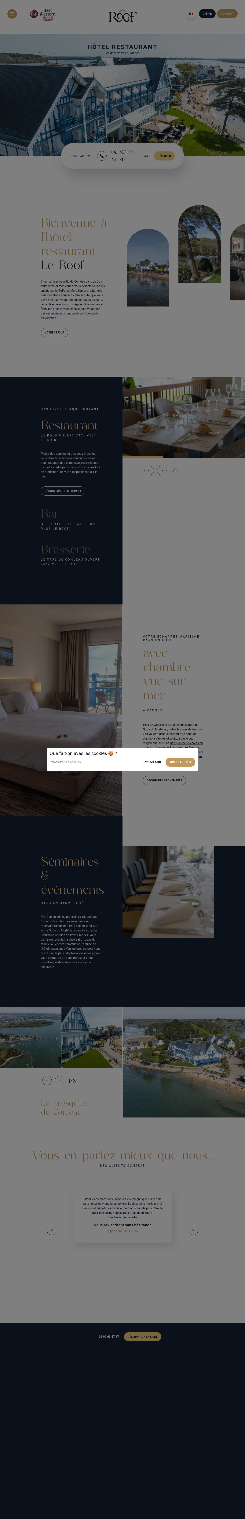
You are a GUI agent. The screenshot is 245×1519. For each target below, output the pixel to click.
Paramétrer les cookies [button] (65, 762)
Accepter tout (180, 762)
